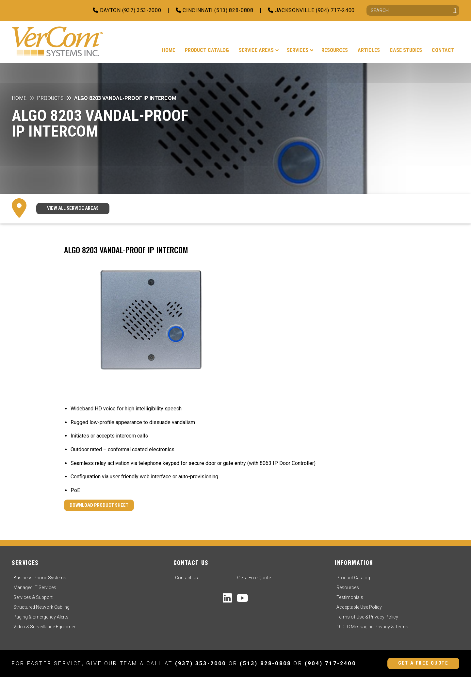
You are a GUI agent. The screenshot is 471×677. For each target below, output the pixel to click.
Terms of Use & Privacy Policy (367, 616)
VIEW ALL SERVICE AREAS (73, 208)
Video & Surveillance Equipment (45, 626)
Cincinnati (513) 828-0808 (214, 10)
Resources (347, 587)
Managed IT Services (34, 587)
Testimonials (349, 597)
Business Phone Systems (39, 577)
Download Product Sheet (99, 505)
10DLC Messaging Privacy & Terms (372, 626)
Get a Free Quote (254, 577)
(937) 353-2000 (200, 663)
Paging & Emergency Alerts (41, 616)
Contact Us (186, 577)
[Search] (412, 10)
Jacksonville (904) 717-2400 (311, 10)
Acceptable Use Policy (359, 607)
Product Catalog (353, 577)
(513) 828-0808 (265, 663)
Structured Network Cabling (41, 607)
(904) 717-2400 (330, 663)
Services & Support (33, 597)
